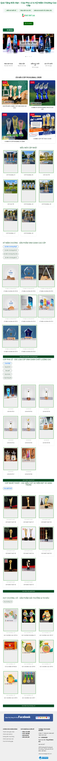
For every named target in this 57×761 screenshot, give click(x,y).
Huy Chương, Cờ (10, 624)
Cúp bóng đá (7, 371)
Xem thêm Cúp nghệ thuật (28, 583)
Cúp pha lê (7, 362)
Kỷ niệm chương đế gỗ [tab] (11, 245)
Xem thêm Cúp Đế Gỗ (28, 473)
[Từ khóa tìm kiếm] (28, 19)
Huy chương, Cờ (8, 593)
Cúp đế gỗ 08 (28, 467)
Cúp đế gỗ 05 (28, 435)
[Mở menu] (8, 30)
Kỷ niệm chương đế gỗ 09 (11, 287)
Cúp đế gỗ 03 (46, 404)
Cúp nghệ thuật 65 (11, 545)
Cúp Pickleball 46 (28, 231)
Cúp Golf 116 (46, 173)
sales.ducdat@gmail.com (45, 745)
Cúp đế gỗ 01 (10, 404)
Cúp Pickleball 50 (28, 173)
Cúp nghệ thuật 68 (10, 514)
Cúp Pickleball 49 (28, 202)
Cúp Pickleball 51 (10, 173)
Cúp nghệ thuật (8, 480)
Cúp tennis (7, 368)
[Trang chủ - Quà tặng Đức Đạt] (28, 15)
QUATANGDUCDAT (38, 757)
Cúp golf (7, 365)
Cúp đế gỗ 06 (46, 435)
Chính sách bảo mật (8, 730)
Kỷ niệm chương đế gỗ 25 (28, 347)
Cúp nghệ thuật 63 (46, 545)
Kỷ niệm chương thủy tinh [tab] (10, 251)
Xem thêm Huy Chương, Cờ (28, 697)
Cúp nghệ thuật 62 (11, 576)
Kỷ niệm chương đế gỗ (10, 284)
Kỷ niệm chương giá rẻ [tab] (10, 254)
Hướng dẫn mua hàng (8, 728)
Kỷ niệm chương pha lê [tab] (11, 248)
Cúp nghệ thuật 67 (28, 514)
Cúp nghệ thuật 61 (29, 576)
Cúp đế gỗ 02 (28, 404)
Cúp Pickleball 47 (10, 231)
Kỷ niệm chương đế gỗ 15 (46, 287)
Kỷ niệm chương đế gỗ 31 (46, 317)
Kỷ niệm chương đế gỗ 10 (11, 317)
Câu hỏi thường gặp (8, 732)
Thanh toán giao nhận (8, 723)
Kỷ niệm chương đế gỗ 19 (11, 347)
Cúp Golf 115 (10, 202)
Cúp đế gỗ (7, 359)
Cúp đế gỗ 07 (10, 467)
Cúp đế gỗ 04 (10, 435)
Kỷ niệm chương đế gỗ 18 (28, 287)
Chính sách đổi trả (7, 725)
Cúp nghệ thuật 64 (28, 545)
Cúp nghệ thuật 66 (46, 514)
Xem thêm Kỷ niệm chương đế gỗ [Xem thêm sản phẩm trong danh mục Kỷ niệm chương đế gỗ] (28, 352)
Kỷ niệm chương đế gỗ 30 (28, 317)
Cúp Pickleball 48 (46, 202)
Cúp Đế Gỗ (10, 401)
